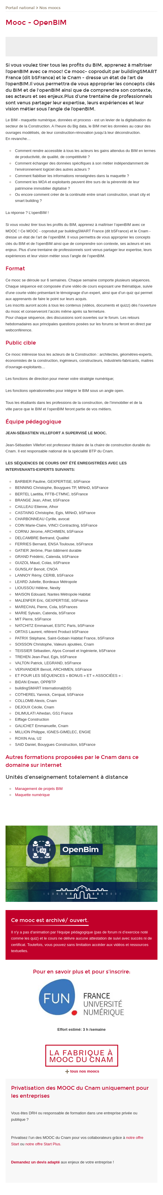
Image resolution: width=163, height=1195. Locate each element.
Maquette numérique (32, 795)
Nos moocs (50, 8)
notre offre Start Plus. (43, 1144)
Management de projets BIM (39, 788)
